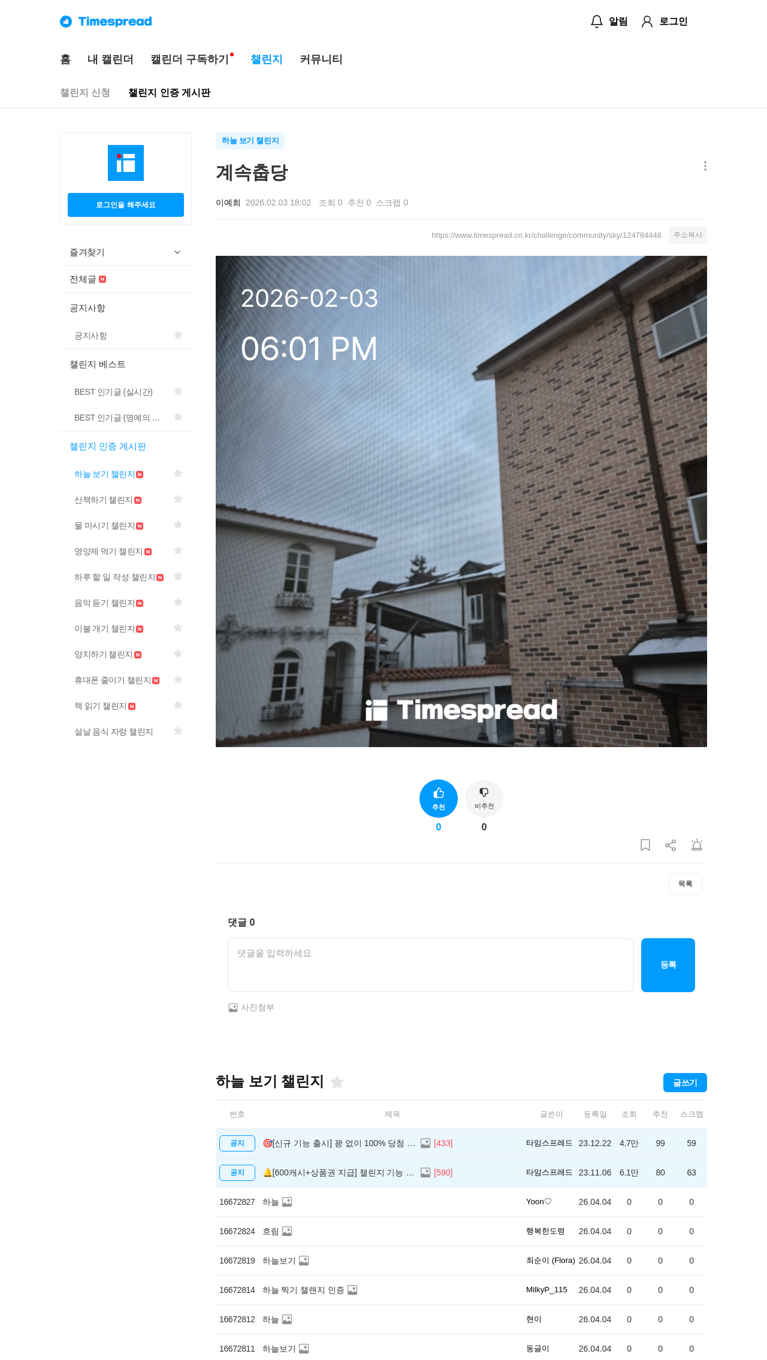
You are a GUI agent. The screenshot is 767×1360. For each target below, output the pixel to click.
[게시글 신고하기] (697, 846)
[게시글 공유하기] (671, 846)
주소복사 (688, 235)
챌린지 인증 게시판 (169, 92)
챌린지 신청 (85, 92)
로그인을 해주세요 (125, 205)
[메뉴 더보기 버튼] (702, 167)
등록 (668, 964)
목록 (685, 884)
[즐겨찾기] (336, 1082)
